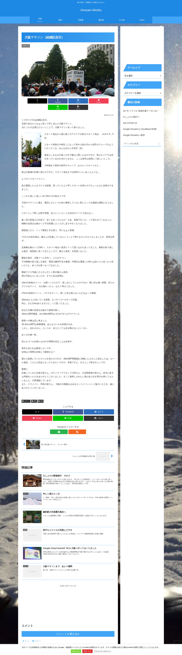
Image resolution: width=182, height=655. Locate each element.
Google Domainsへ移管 (134, 135)
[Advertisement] (68, 598)
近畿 (40, 395)
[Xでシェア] (29, 101)
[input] (142, 143)
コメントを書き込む (68, 628)
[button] (107, 101)
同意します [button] (76, 651)
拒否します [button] (87, 651)
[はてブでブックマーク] (60, 101)
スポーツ (26, 395)
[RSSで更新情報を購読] (70, 425)
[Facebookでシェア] (44, 101)
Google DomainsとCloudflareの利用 (139, 129)
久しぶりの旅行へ (131, 117)
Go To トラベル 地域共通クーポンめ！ (141, 111)
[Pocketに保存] (75, 101)
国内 (34, 395)
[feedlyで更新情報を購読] (65, 425)
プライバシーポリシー (102, 651)
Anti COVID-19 (130, 123)
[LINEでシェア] (91, 101)
